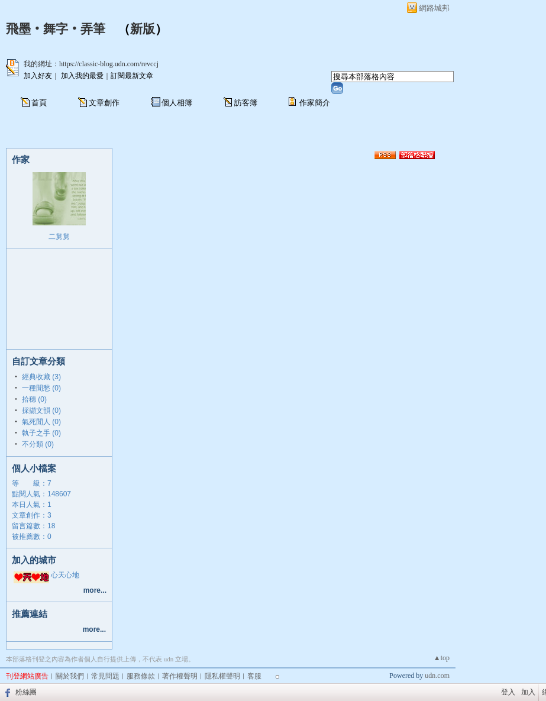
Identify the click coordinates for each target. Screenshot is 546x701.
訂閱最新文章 (132, 76)
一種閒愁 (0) (41, 388)
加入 (528, 692)
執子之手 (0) (41, 433)
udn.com (437, 675)
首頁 (39, 102)
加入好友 (38, 76)
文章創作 (104, 102)
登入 (508, 692)
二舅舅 (59, 236)
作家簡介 (314, 102)
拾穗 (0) (34, 399)
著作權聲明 (180, 676)
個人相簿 (176, 102)
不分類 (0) (38, 444)
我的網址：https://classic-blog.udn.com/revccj (91, 64)
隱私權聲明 (222, 676)
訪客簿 (245, 102)
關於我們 (70, 676)
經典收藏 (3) (41, 377)
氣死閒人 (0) (41, 422)
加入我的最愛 (82, 76)
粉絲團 (26, 692)
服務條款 (141, 676)
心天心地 (65, 575)
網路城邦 (434, 8)
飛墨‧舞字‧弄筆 (55, 29)
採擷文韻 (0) (41, 410)
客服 (254, 676)
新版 (142, 29)
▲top (442, 658)
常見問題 (105, 676)
